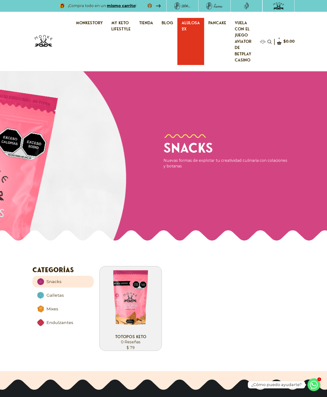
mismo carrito (121, 6)
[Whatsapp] (314, 384)
